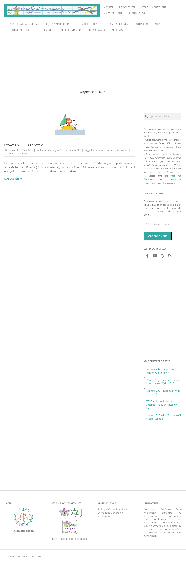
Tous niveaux (97, 30)
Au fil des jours (113, 13)
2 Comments (20, 153)
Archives (117, 30)
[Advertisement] (93, 57)
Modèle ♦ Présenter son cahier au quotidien (160, 371)
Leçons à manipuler (57, 24)
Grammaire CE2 (72, 150)
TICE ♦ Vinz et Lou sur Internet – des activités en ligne (161, 405)
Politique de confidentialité (113, 509)
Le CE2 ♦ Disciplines (116, 24)
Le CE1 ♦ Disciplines (85, 24)
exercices (98, 150)
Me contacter (127, 7)
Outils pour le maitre (148, 24)
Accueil (108, 7)
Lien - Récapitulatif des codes (69, 538)
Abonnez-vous (157, 236)
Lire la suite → (13, 178)
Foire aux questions (153, 7)
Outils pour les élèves (22, 30)
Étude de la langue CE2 (52, 150)
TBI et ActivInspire (70, 30)
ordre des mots (111, 150)
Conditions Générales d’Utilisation (110, 514)
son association (24, 530)
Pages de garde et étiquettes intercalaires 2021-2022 (163, 381)
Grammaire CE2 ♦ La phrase (23, 144)
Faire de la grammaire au (24, 24)
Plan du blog (137, 13)
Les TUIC (47, 30)
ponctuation (126, 150)
